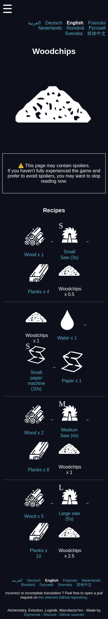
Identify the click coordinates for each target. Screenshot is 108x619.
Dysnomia (32, 614)
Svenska (74, 33)
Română (75, 28)
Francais (97, 22)
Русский (97, 28)
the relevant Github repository (63, 597)
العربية (34, 22)
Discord (49, 614)
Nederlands (50, 28)
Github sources (71, 614)
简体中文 (96, 33)
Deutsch (53, 22)
